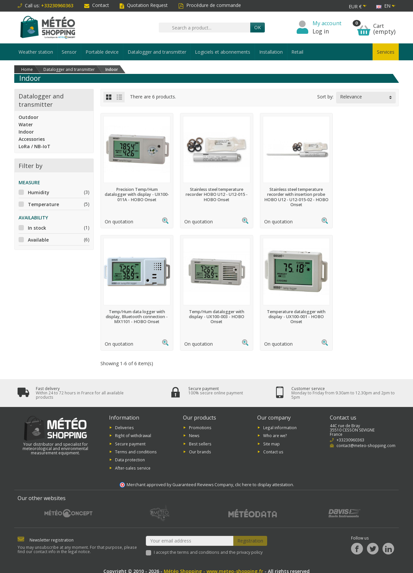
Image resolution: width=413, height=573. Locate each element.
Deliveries (124, 421)
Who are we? (275, 429)
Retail (297, 52)
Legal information (280, 421)
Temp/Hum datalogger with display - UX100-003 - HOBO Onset (135, 309)
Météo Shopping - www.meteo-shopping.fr (213, 565)
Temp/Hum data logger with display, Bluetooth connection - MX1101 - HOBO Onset (363, 191)
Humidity (38, 192)
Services (385, 52)
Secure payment (130, 437)
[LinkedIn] (388, 542)
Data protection (130, 453)
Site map (271, 437)
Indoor (26, 132)
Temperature (43, 204)
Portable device (102, 52)
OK (257, 27)
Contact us (273, 445)
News (194, 429)
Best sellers (200, 437)
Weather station (36, 52)
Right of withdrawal (133, 429)
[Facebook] (357, 542)
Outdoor (28, 117)
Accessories (32, 139)
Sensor (69, 52)
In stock (37, 228)
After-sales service (132, 462)
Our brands (200, 445)
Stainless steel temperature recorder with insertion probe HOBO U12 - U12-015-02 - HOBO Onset (288, 193)
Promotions (200, 421)
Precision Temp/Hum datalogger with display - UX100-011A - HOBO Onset (135, 191)
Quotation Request (144, 5)
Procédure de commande (209, 5)
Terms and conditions (136, 445)
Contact (96, 5)
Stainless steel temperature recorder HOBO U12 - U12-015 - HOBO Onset (211, 191)
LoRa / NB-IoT (34, 146)
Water (26, 124)
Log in (321, 31)
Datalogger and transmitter (157, 52)
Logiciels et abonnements (222, 52)
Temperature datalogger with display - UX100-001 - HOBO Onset (211, 309)
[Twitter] (373, 542)
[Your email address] (190, 535)
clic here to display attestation (264, 479)
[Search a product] (204, 27)
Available (38, 240)
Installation (271, 52)
